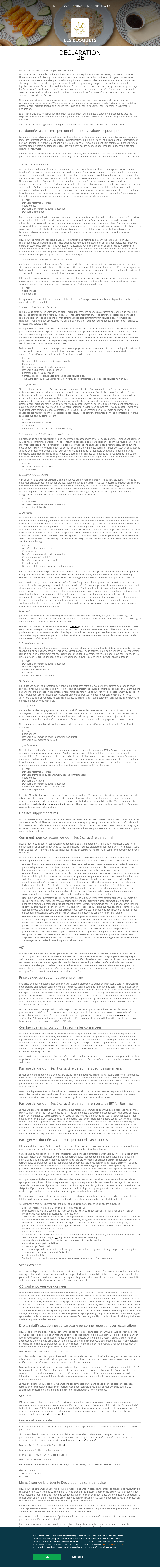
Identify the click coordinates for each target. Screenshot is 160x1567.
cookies (74, 626)
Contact (78, 6)
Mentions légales (98, 6)
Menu (56, 6)
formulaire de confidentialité (51, 1414)
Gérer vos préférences (113, 1544)
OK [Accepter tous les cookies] (47, 1557)
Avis (66, 6)
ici (56, 1237)
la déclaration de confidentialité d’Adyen (54, 803)
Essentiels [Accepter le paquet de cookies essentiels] (77, 1557)
